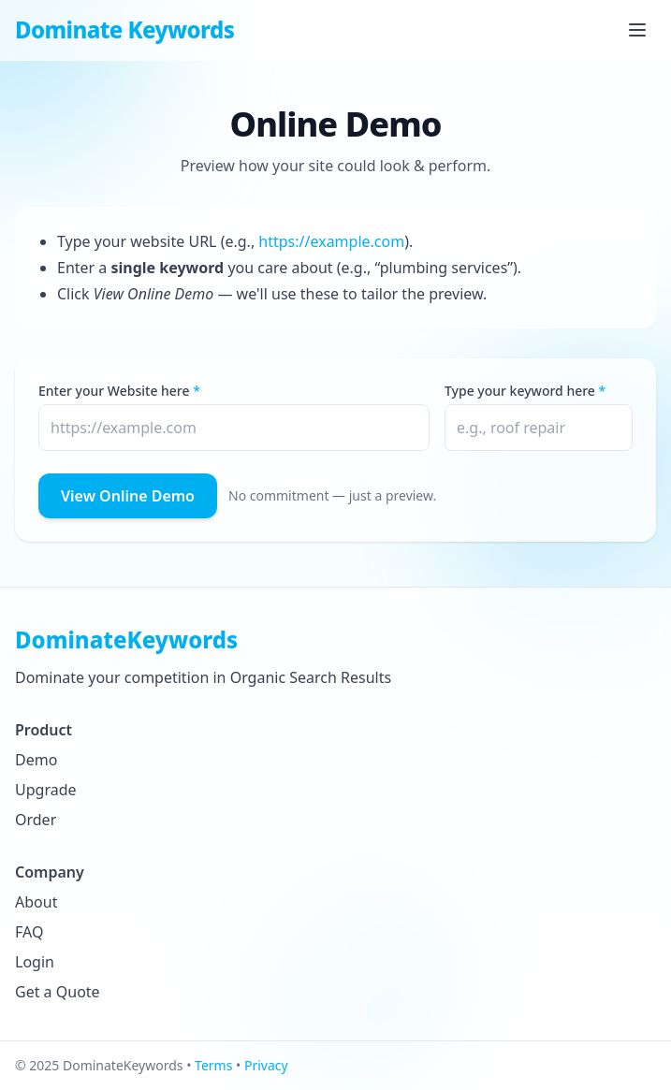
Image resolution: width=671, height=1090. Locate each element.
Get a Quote (57, 991)
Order (35, 819)
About (36, 902)
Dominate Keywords (124, 30)
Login (34, 962)
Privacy (266, 1065)
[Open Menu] (637, 30)
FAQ (29, 932)
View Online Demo (128, 496)
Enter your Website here (114, 391)
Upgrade (46, 789)
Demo (36, 759)
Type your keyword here (520, 391)
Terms (213, 1065)
